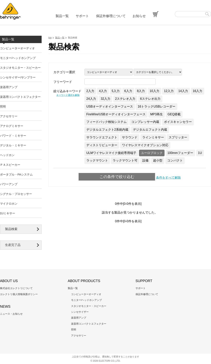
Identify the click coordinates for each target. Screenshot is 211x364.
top (50, 37)
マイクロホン (8, 203)
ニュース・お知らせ (11, 313)
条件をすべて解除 (168, 177)
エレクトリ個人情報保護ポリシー (19, 294)
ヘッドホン (7, 155)
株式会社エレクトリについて (16, 288)
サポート (82, 16)
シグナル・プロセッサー (16, 193)
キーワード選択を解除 (68, 95)
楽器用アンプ (8, 87)
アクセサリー (8, 116)
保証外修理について (111, 16)
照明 (3, 106)
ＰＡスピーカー (10, 164)
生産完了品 (13, 245)
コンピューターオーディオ (17, 48)
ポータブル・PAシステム (16, 174)
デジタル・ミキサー (13, 145)
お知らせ (139, 16)
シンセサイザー (80, 311)
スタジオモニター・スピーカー (20, 67)
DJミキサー (7, 213)
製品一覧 (62, 16)
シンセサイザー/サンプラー (18, 77)
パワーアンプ (8, 184)
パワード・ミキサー (13, 135)
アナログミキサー (11, 126)
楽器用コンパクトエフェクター (20, 96)
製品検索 (11, 229)
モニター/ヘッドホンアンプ (18, 58)
